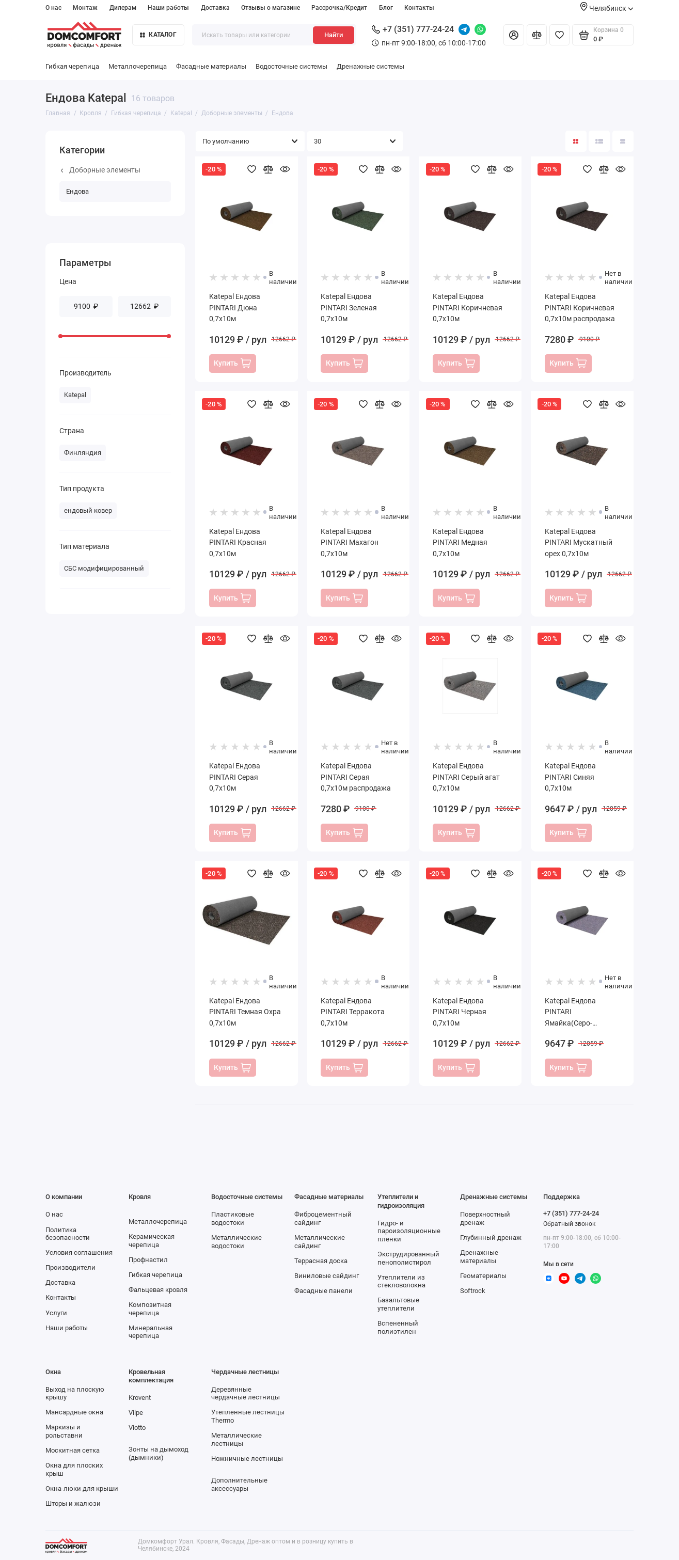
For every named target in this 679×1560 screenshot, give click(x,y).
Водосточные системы (291, 66)
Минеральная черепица (150, 1332)
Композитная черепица (150, 1309)
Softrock (472, 1291)
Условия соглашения (79, 1252)
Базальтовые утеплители (398, 1304)
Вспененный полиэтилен (397, 1327)
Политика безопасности (67, 1234)
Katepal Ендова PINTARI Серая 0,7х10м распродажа (356, 777)
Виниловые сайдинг (326, 1276)
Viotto (137, 1427)
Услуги (56, 1313)
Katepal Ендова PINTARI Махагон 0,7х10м (349, 542)
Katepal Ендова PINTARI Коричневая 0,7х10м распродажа (580, 307)
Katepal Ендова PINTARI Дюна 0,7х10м (234, 307)
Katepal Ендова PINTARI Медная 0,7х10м (460, 542)
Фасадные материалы (211, 66)
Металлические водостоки (236, 1242)
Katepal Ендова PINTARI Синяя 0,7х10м (570, 777)
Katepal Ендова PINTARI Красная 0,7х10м (237, 542)
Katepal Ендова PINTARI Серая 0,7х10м (234, 777)
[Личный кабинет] (513, 34)
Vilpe (136, 1412)
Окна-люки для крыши (81, 1488)
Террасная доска (321, 1261)
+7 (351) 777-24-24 (413, 29)
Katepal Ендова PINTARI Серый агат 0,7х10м (466, 777)
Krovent (140, 1397)
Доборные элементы (100, 170)
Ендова (77, 191)
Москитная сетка (72, 1450)
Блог (386, 7)
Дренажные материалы (479, 1257)
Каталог (158, 34)
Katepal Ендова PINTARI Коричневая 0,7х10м (467, 307)
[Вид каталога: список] (599, 141)
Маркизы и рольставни (64, 1431)
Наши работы (168, 7)
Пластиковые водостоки (232, 1218)
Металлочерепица (137, 66)
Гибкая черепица (72, 66)
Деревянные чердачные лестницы (245, 1393)
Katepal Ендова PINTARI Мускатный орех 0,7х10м (578, 542)
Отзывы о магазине (270, 7)
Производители (70, 1267)
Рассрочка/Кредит (339, 7)
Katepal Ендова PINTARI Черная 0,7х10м (459, 1012)
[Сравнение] (537, 34)
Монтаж (85, 7)
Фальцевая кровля (158, 1290)
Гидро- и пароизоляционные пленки (408, 1231)
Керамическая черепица (152, 1241)
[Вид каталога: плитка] (576, 141)
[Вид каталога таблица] (623, 141)
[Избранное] (559, 34)
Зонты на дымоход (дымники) (158, 1453)
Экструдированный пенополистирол (408, 1258)
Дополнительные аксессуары (239, 1484)
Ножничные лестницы (247, 1458)
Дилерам (122, 7)
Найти (333, 35)
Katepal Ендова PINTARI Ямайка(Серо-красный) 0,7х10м (575, 1013)
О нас (53, 7)
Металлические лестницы (236, 1439)
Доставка (215, 7)
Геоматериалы (483, 1276)
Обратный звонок (569, 1223)
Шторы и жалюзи (73, 1503)
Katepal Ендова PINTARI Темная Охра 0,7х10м (245, 1012)
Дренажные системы (370, 66)
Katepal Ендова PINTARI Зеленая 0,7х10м (349, 307)
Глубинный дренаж (491, 1237)
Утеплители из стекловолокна (401, 1281)
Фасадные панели (323, 1291)
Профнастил (148, 1260)
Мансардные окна (74, 1412)
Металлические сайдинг (319, 1242)
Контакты (419, 7)
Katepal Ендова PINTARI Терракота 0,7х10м (353, 1012)
